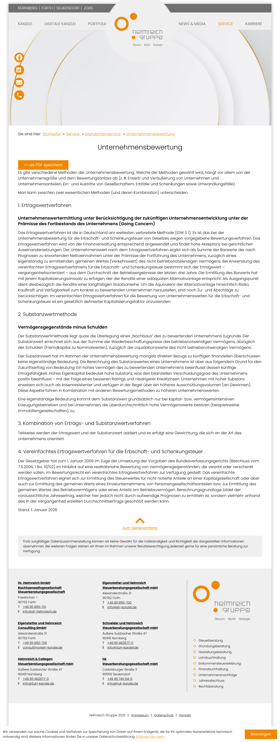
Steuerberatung (211, 640)
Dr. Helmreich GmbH (55, 587)
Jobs (88, 8)
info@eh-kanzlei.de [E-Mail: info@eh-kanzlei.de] (121, 607)
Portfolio (98, 23)
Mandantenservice (103, 134)
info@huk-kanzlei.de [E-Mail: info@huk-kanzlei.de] (122, 683)
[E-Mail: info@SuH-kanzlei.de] (19, 82)
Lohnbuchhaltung (212, 657)
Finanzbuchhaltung (213, 669)
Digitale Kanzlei (60, 23)
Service (225, 23)
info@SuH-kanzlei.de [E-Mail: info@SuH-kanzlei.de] (122, 647)
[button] (19, 95)
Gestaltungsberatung (215, 652)
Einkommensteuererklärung (220, 663)
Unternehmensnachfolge (218, 675)
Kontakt (185, 715)
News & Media (192, 23)
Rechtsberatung (211, 686)
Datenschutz (164, 715)
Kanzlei (25, 23)
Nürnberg (28, 8)
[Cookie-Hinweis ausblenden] (261, 734)
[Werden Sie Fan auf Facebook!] (19, 57)
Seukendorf (68, 8)
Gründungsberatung (214, 646)
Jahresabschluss (211, 680)
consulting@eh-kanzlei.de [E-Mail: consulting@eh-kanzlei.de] (42, 647)
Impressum (140, 715)
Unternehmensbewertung (150, 134)
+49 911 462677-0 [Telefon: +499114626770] (120, 643)
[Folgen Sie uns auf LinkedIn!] (19, 70)
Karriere (253, 23)
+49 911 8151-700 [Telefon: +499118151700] (119, 602)
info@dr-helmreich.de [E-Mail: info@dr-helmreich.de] (40, 611)
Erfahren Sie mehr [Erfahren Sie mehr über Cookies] (150, 736)
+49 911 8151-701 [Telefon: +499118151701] (34, 607)
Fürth (46, 8)
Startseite (51, 134)
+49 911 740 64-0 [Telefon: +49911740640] (119, 679)
